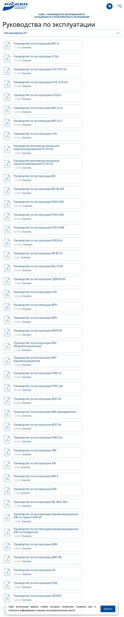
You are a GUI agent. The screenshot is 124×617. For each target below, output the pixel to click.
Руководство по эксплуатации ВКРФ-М (37, 203)
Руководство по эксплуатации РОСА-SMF (36, 146)
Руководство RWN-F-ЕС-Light (31, 465)
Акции (64, 539)
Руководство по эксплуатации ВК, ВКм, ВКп (96, 290)
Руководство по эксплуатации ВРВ (96, 189)
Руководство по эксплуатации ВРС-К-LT (35, 87)
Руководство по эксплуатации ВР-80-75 (37, 160)
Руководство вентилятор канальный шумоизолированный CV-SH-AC (36, 101)
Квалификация (11, 535)
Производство (69, 527)
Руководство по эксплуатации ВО (34, 116)
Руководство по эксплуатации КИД (96, 336)
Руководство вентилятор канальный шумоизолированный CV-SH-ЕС (97, 101)
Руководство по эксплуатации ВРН (35, 189)
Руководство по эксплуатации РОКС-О (98, 218)
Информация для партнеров (78, 543)
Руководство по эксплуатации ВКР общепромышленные (96, 203)
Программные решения (16, 527)
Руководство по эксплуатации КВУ (35, 290)
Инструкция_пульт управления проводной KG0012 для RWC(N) (94, 407)
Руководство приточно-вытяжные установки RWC (96, 392)
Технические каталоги (15, 576)
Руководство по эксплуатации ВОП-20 (93, 232)
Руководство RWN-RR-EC (29, 434)
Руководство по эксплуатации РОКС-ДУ (36, 232)
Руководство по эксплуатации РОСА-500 (32, 131)
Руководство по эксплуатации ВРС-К (36, 43)
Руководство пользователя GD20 (95, 350)
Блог (64, 535)
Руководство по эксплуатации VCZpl (97, 43)
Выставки (67, 551)
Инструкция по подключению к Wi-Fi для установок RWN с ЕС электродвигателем (36, 449)
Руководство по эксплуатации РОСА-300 (93, 131)
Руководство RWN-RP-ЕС (90, 421)
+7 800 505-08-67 (47, 587)
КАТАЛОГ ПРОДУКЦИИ (16, 514)
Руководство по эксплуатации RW (35, 276)
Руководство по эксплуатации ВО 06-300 (96, 116)
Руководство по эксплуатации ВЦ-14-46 (93, 160)
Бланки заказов (12, 568)
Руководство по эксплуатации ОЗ (34, 336)
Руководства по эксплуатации (20, 580)
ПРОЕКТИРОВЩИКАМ (15, 521)
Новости (66, 531)
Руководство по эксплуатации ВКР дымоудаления (35, 247)
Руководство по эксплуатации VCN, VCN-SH (97, 57)
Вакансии (66, 547)
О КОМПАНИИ (69, 521)
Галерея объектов (13, 531)
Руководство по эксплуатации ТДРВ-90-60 (32, 175)
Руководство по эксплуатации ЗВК (96, 262)
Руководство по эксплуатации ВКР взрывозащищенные (35, 218)
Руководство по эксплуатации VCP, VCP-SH (35, 57)
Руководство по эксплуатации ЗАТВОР (32, 350)
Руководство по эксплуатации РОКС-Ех (36, 262)
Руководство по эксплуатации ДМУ (35, 322)
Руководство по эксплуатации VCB (96, 87)
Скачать (26, 47)
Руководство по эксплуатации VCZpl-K (37, 72)
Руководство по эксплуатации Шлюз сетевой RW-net (36, 365)
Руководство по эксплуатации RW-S (97, 276)
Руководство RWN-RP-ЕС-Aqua (32, 421)
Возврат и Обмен (12, 572)
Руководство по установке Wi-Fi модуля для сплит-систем (33, 392)
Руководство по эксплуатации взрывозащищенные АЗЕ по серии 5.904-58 (35, 306)
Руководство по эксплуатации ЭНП (97, 379)
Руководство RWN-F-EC (89, 434)
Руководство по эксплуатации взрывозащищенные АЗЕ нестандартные (93, 306)
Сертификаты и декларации (19, 564)
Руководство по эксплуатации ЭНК (35, 379)
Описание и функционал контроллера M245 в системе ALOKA (97, 449)
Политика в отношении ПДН (19, 596)
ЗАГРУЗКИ (9, 558)
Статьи (6, 539)
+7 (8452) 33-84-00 (81, 587)
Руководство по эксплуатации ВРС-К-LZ (97, 72)
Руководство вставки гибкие (92, 365)
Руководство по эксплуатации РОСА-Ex (98, 146)
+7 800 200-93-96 (14, 587)
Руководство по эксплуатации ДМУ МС (97, 322)
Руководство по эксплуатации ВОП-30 (93, 247)
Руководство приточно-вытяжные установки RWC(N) (35, 407)
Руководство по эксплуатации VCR (96, 175)
